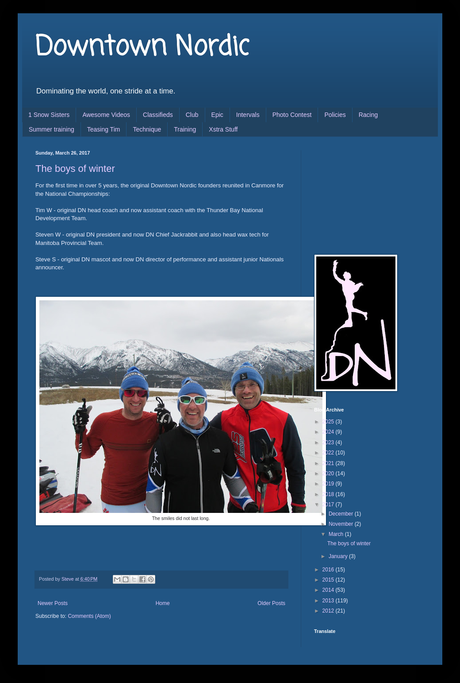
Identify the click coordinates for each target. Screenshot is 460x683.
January (339, 556)
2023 (329, 442)
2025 (329, 422)
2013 (329, 601)
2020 (329, 473)
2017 (329, 504)
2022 (329, 453)
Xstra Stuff (223, 129)
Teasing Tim (103, 129)
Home (163, 603)
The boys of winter (75, 168)
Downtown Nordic (142, 47)
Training (185, 129)
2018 (329, 494)
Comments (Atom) (89, 616)
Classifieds (158, 114)
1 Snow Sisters (48, 114)
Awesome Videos (106, 114)
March (337, 534)
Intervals (248, 114)
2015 (329, 580)
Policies (334, 114)
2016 (329, 570)
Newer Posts (53, 603)
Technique (147, 129)
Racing (368, 114)
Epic (217, 114)
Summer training (51, 129)
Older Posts (271, 603)
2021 (329, 463)
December (342, 514)
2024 (329, 432)
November (342, 524)
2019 (329, 484)
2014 (329, 590)
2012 (329, 611)
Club (192, 114)
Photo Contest (292, 114)
